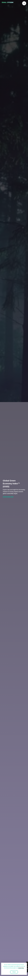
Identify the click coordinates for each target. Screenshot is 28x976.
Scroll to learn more (8, 496)
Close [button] (14, 972)
